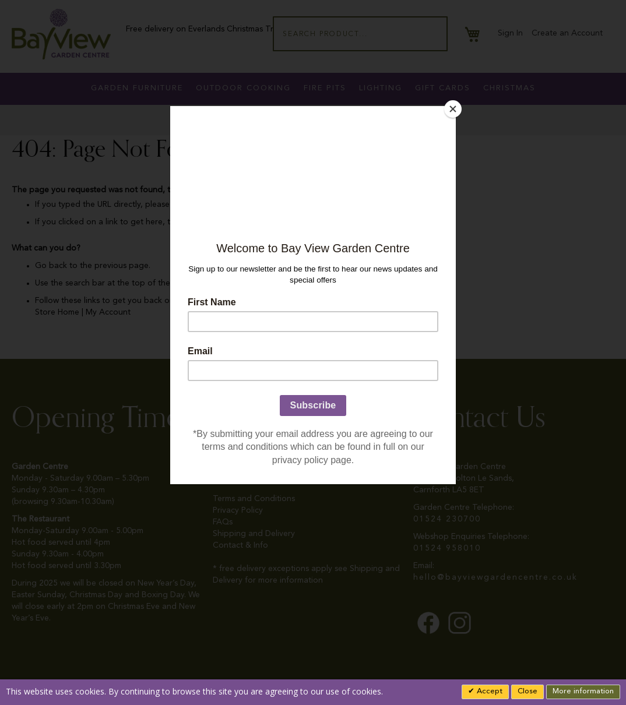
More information (583, 691)
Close (527, 691)
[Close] (453, 109)
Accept (488, 691)
